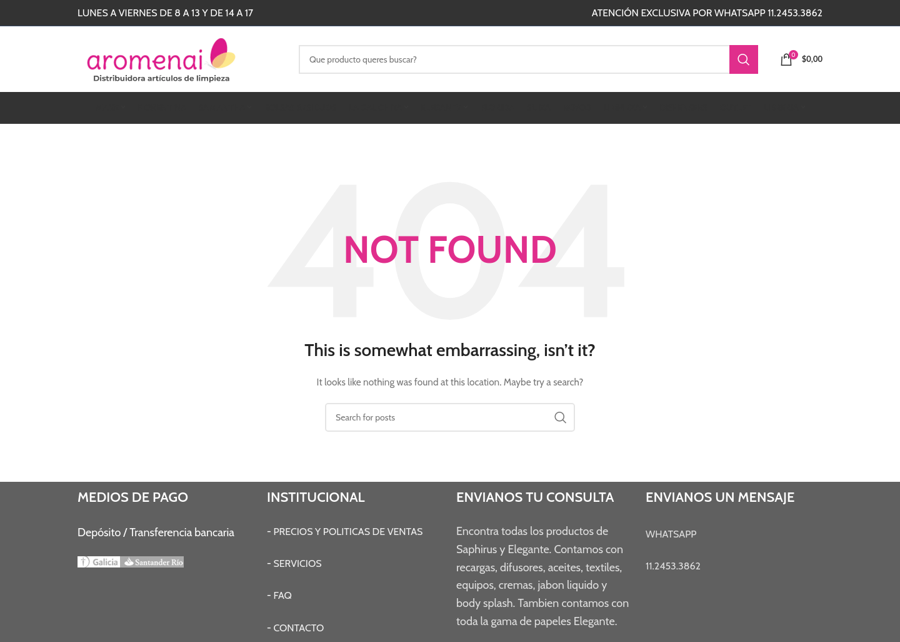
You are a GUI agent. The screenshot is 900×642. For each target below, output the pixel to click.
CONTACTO (298, 628)
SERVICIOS (297, 563)
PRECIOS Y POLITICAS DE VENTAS (347, 532)
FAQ (282, 595)
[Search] (528, 59)
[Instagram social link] (385, 13)
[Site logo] (179, 58)
